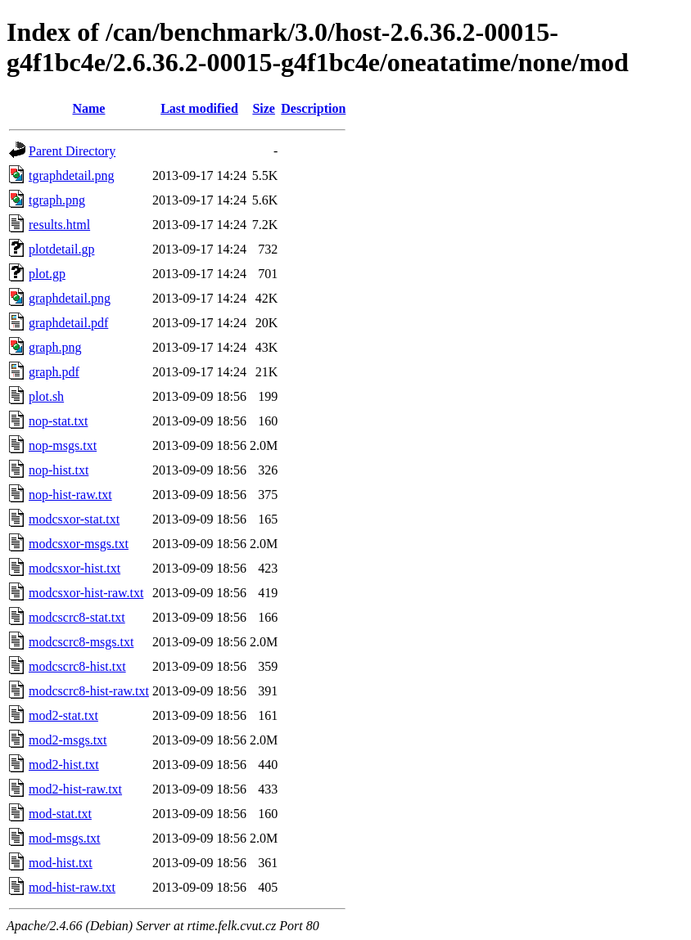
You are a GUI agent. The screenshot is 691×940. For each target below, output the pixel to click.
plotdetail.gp (61, 249)
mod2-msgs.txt (68, 740)
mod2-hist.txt (64, 764)
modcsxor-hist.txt (74, 568)
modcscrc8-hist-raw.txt (89, 691)
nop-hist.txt (58, 470)
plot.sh (46, 396)
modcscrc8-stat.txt (77, 617)
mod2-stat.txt (63, 715)
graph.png (55, 347)
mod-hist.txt (61, 863)
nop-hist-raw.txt (70, 494)
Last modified (199, 108)
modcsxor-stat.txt (74, 519)
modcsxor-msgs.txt (79, 544)
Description (313, 108)
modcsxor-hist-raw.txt (86, 593)
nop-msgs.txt (63, 445)
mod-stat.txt (60, 814)
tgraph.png (57, 200)
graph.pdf (54, 372)
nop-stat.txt (58, 421)
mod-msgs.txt (65, 838)
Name (88, 108)
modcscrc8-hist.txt (77, 666)
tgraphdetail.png (71, 175)
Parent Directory (72, 151)
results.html (59, 225)
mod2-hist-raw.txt (75, 789)
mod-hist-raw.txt (72, 887)
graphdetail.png (70, 298)
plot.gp (47, 274)
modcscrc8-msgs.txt (81, 642)
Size (263, 108)
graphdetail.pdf (68, 323)
